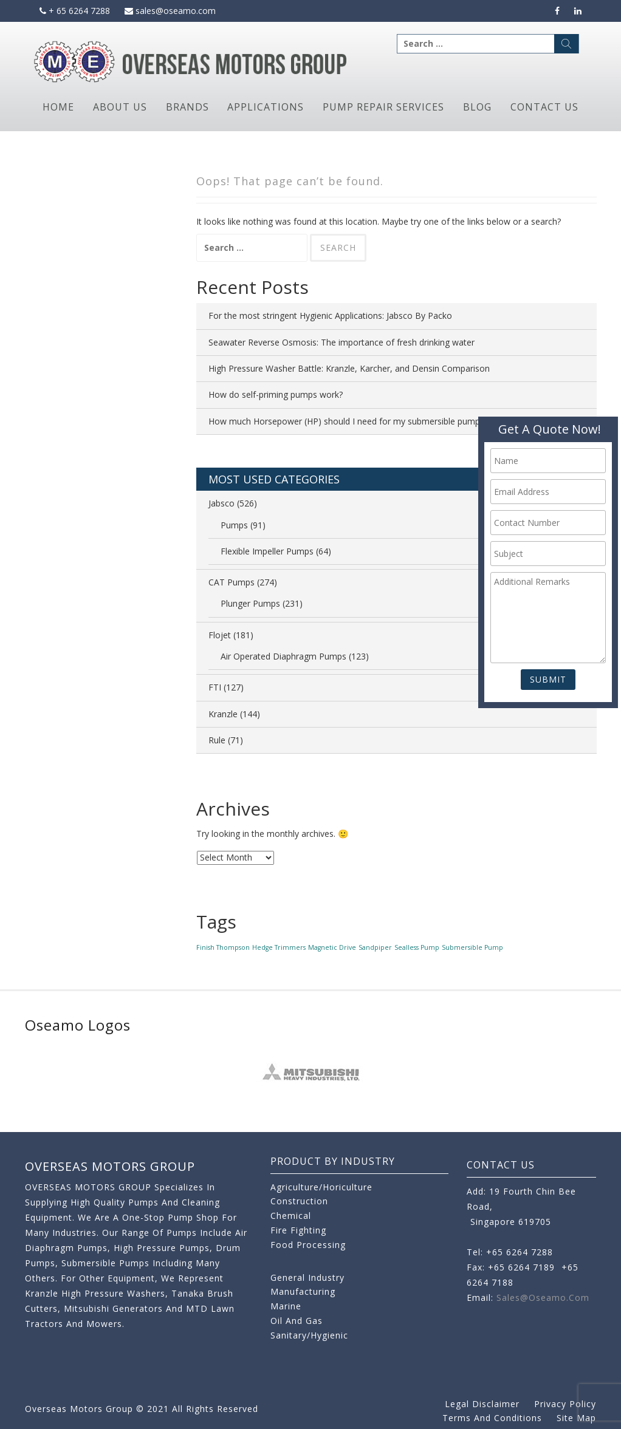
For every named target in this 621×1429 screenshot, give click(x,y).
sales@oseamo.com (170, 10)
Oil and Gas (296, 1320)
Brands (187, 107)
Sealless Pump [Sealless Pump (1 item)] (416, 947)
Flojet (219, 635)
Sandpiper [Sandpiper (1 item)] (375, 947)
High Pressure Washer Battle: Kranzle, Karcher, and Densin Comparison (349, 368)
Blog (477, 107)
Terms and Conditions (492, 1418)
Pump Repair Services (383, 107)
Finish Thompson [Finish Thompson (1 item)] (223, 947)
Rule (216, 740)
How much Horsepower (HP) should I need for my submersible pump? (346, 421)
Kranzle (223, 714)
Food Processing (308, 1244)
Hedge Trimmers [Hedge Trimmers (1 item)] (279, 947)
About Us (120, 107)
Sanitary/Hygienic (309, 1335)
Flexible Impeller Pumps (267, 551)
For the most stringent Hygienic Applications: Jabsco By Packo (330, 315)
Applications (265, 107)
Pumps (234, 525)
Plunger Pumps (250, 603)
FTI (214, 687)
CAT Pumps (231, 582)
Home (58, 107)
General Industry (307, 1277)
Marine (285, 1306)
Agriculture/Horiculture (321, 1187)
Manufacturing (302, 1291)
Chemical (290, 1215)
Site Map (576, 1418)
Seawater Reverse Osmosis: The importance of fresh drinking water (341, 342)
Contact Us (544, 107)
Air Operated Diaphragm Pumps (283, 656)
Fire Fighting (298, 1230)
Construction (299, 1201)
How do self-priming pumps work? (275, 394)
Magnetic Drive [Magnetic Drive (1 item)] (332, 947)
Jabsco (221, 503)
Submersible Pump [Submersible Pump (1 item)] (472, 947)
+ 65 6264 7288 (74, 10)
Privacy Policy (565, 1404)
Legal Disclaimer (482, 1404)
